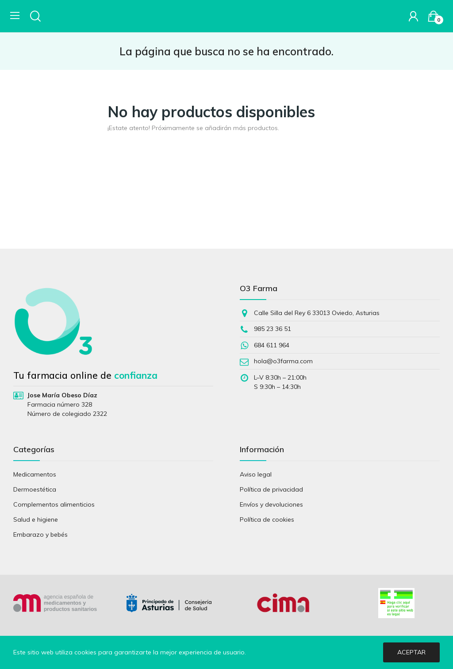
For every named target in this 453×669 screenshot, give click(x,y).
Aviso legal (256, 474)
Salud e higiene (35, 519)
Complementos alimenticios (54, 504)
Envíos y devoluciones (271, 504)
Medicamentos (34, 474)
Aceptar (411, 652)
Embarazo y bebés (40, 534)
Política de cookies (267, 519)
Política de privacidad (271, 489)
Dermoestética (34, 489)
